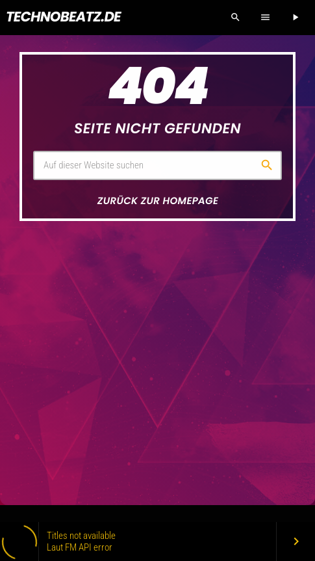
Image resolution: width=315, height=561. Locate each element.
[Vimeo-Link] (63, 18)
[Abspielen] (295, 17)
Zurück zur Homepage (157, 201)
